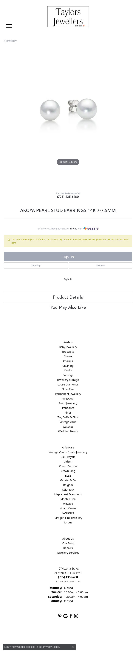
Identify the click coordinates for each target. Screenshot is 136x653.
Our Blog (68, 543)
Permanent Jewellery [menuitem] (68, 394)
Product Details (68, 297)
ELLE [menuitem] (68, 475)
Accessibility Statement (99, 633)
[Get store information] (68, 581)
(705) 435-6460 (68, 197)
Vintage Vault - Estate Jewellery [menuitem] (68, 452)
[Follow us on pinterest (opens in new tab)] (59, 616)
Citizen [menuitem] (68, 461)
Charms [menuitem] (68, 361)
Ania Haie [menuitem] (68, 447)
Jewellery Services (68, 552)
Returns (100, 265)
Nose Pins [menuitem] (68, 389)
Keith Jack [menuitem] (68, 489)
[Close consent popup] (73, 647)
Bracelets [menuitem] (68, 351)
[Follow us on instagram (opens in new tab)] (76, 616)
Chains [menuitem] (68, 356)
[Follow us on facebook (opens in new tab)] (70, 616)
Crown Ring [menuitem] (68, 471)
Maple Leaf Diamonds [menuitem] (68, 494)
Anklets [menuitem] (68, 342)
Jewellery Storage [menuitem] (68, 380)
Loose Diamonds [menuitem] (68, 384)
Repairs (68, 548)
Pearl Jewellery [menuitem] (68, 403)
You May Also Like (68, 307)
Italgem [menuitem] (68, 485)
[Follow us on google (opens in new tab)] (65, 616)
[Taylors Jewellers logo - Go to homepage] (68, 16)
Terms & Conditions (72, 633)
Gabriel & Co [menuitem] (68, 480)
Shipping (36, 265)
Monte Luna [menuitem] (67, 499)
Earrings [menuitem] (68, 375)
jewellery (11, 40)
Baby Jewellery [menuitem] (68, 347)
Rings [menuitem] (67, 412)
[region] (68, 118)
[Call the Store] (68, 577)
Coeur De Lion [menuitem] (68, 466)
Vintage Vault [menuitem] (68, 422)
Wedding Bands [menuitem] (68, 431)
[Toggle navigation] (9, 26)
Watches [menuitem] (68, 426)
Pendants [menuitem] (68, 408)
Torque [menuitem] (68, 522)
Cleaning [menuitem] (67, 365)
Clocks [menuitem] (68, 370)
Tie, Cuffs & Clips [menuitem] (68, 417)
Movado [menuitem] (68, 503)
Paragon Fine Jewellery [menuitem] (68, 518)
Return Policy (30, 633)
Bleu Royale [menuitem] (68, 457)
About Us (68, 538)
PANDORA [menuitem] (68, 398)
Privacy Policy (49, 633)
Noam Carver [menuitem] (68, 508)
